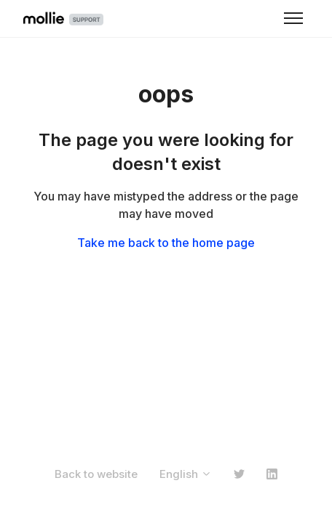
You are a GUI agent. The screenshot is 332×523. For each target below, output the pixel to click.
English (185, 474)
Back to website (96, 474)
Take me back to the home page (166, 242)
